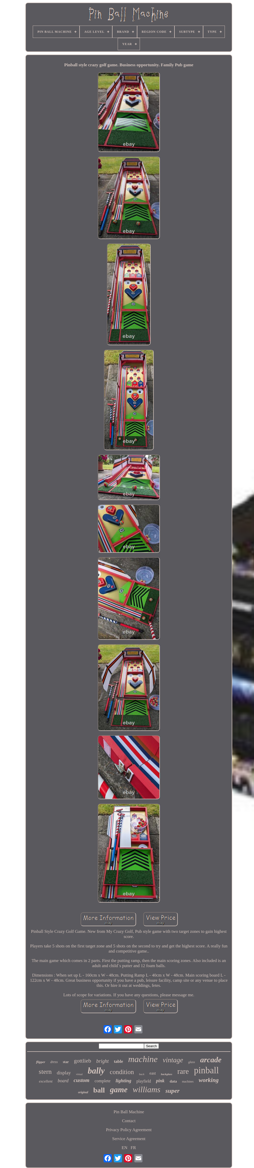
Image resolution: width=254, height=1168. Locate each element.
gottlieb (82, 1060)
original (83, 1092)
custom (82, 1080)
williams (146, 1089)
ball (99, 1090)
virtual (79, 1074)
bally (96, 1070)
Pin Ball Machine (129, 1111)
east (152, 1073)
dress (54, 1062)
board (63, 1080)
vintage (173, 1060)
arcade (210, 1059)
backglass (166, 1074)
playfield (143, 1081)
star (66, 1062)
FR (133, 1147)
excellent (45, 1081)
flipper (40, 1062)
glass (191, 1062)
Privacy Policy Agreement (128, 1129)
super (172, 1090)
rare (183, 1071)
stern (45, 1071)
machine (143, 1059)
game (119, 1089)
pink (160, 1080)
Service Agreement (129, 1138)
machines (187, 1081)
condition (122, 1071)
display (64, 1072)
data (173, 1081)
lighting (123, 1080)
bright (102, 1061)
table (118, 1061)
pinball (206, 1070)
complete (103, 1080)
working (209, 1080)
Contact (129, 1120)
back (142, 1074)
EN (124, 1147)
